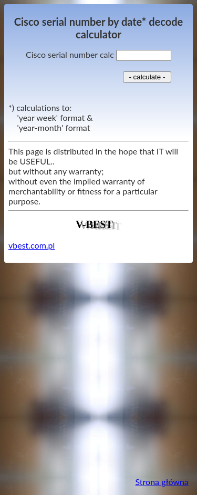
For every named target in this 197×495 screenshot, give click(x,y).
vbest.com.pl (31, 245)
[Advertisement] (98, 369)
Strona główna (162, 482)
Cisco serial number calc (98, 54)
